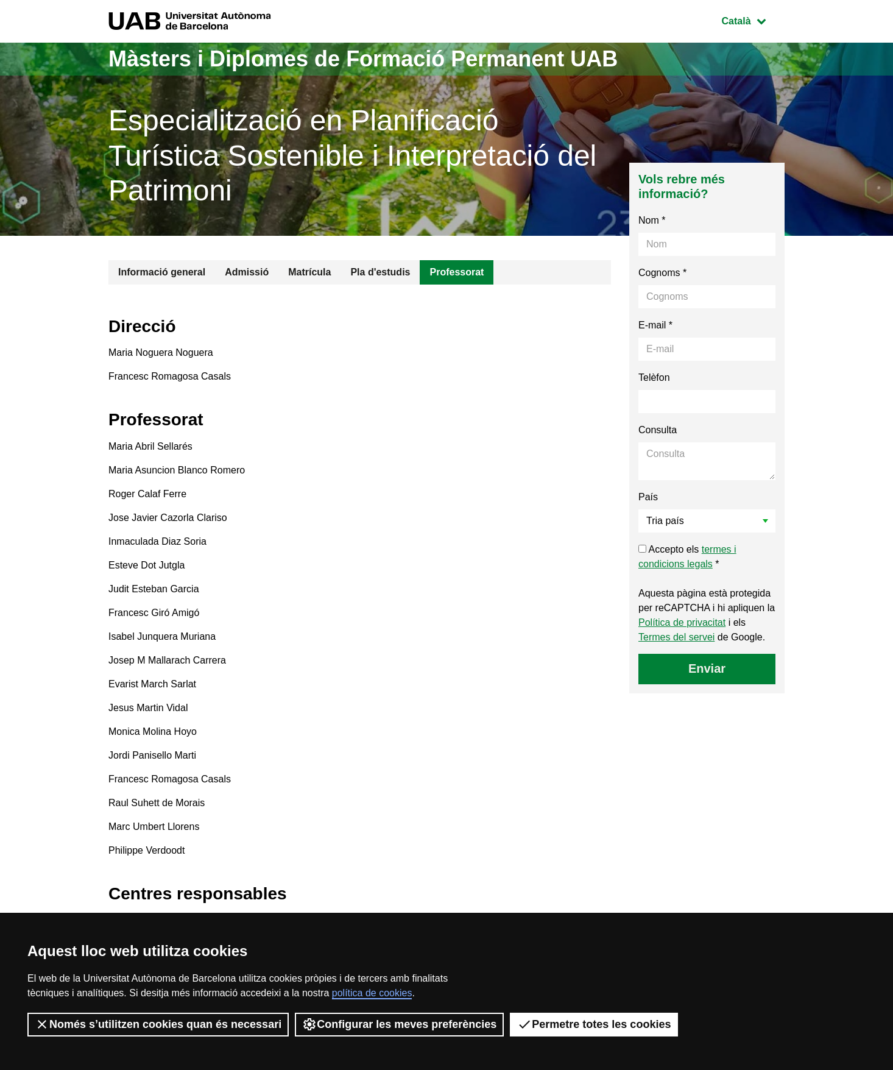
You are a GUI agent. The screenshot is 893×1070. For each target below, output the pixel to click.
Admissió (247, 272)
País (648, 497)
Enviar (706, 668)
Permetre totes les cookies (594, 1024)
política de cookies (372, 993)
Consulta (657, 430)
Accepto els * (687, 556)
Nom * (651, 220)
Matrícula (309, 272)
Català (753, 19)
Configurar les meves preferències (399, 1024)
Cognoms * (662, 273)
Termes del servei (676, 637)
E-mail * (655, 325)
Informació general (161, 272)
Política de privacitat (681, 622)
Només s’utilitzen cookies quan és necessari (158, 1024)
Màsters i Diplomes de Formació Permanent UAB (363, 58)
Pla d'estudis (380, 272)
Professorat (456, 272)
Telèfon (654, 377)
